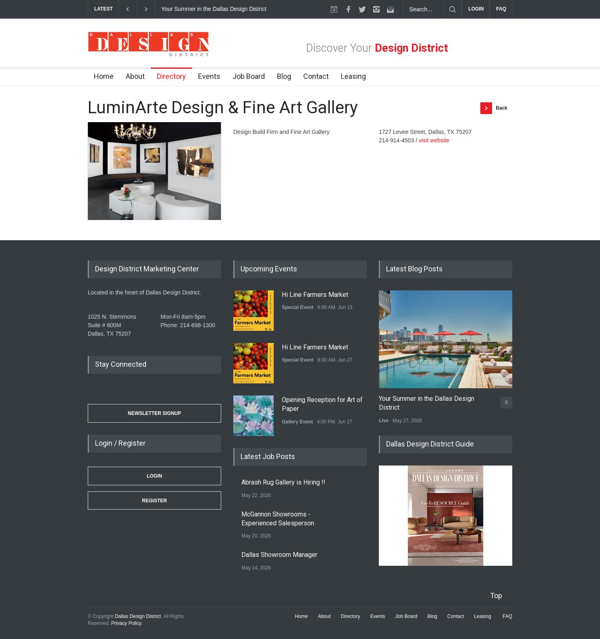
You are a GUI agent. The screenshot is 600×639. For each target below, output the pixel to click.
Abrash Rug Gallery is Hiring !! (283, 482)
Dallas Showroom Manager (279, 555)
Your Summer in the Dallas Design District (214, 9)
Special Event (297, 307)
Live (384, 420)
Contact (316, 76)
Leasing (353, 76)
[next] (146, 9)
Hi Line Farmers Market (315, 294)
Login (154, 476)
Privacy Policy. (126, 623)
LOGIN (476, 9)
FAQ (501, 9)
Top (496, 595)
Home (104, 76)
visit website (434, 140)
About (135, 76)
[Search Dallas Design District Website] (423, 9)
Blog (284, 76)
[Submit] (452, 9)
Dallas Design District (138, 616)
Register (154, 501)
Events (209, 76)
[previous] (127, 9)
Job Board (248, 76)
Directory (171, 76)
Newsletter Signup (154, 413)
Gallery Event (297, 422)
